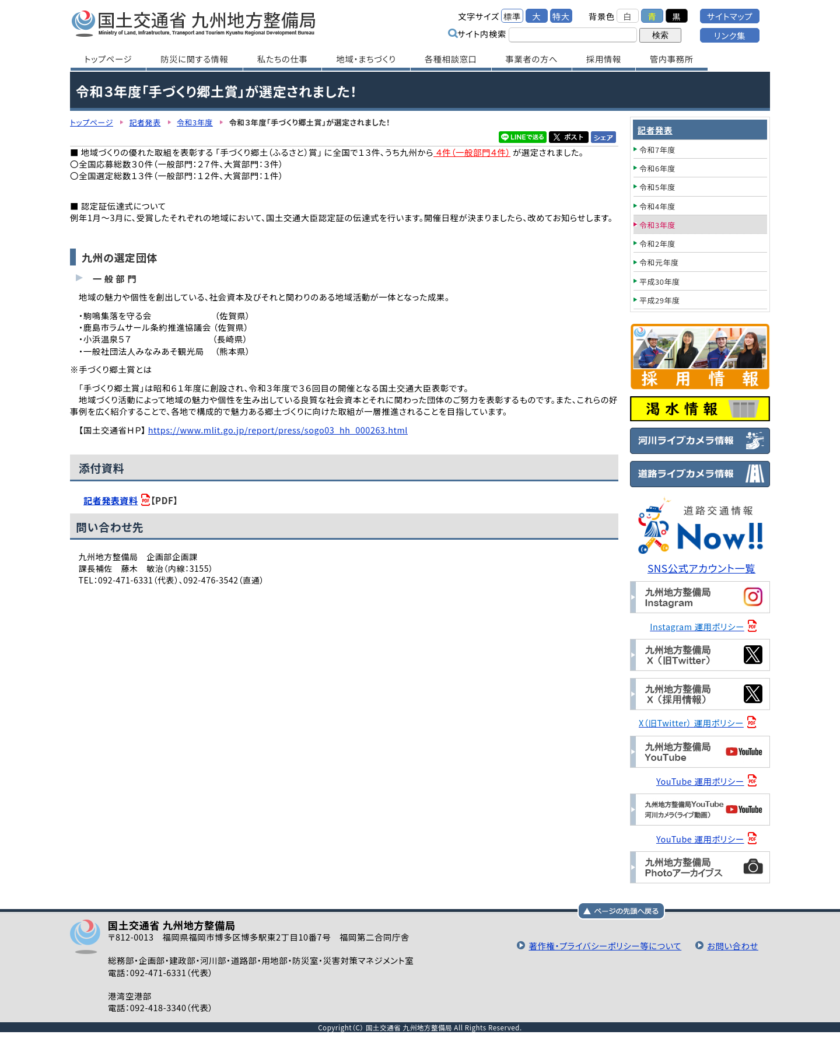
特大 (561, 16)
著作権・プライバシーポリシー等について (604, 945)
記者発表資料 (110, 500)
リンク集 (730, 35)
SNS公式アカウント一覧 (701, 568)
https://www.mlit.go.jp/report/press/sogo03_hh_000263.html (278, 430)
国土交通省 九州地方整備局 (194, 23)
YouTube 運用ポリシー (700, 781)
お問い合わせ (732, 945)
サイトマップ (729, 16)
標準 (512, 16)
